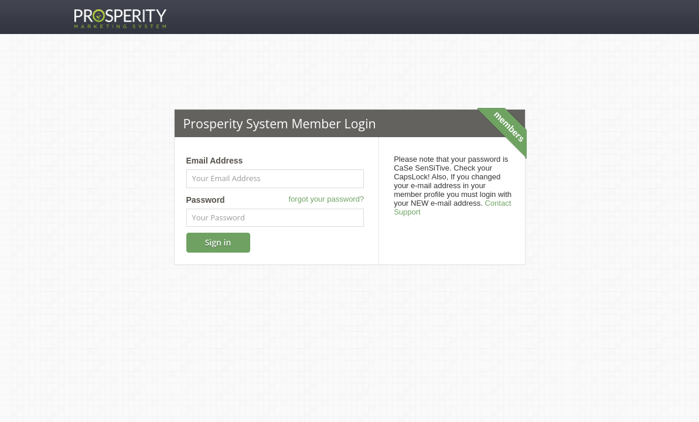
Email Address (214, 160)
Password (205, 200)
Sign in (218, 242)
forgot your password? (326, 199)
